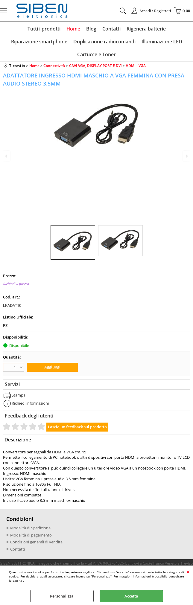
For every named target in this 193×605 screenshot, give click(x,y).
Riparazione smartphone (39, 41)
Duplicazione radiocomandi (104, 41)
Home (73, 28)
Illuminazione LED (162, 41)
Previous (7, 155)
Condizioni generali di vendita (36, 542)
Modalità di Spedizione (30, 528)
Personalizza (62, 596)
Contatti (111, 28)
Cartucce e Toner (96, 54)
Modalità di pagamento (31, 535)
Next (186, 155)
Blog (91, 28)
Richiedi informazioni (30, 403)
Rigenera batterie (146, 28)
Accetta (131, 596)
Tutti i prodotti (44, 28)
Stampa (18, 395)
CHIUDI (188, 571)
